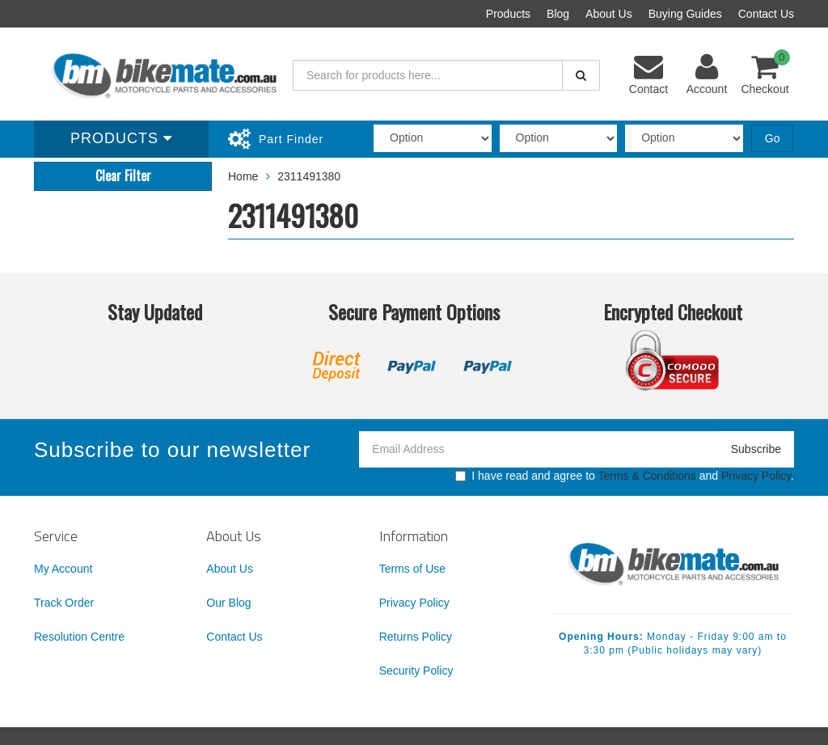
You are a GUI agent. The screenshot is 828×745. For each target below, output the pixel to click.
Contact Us (766, 13)
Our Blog (228, 602)
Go (772, 138)
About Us (608, 13)
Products (508, 13)
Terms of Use (412, 568)
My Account (63, 568)
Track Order (64, 602)
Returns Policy (415, 636)
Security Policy (416, 670)
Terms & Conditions (646, 475)
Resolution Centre (79, 636)
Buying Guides (685, 13)
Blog (558, 13)
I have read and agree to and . (624, 475)
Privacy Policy (756, 475)
